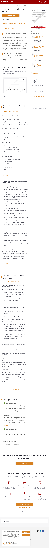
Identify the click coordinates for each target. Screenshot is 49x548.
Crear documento (11, 15)
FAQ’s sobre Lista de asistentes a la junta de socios (15, 26)
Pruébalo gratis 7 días (24, 504)
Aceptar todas (26, 532)
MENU (46, 1)
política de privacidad (7, 543)
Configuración (26, 537)
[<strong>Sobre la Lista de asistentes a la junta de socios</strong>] (14, 23)
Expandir (23, 79)
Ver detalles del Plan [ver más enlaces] (24, 507)
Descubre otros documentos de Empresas (39, 72)
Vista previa (42, 10)
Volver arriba (16, 389)
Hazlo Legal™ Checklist (9, 28)
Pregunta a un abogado (18, 260)
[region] (16, 538)
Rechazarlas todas (26, 535)
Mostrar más (15, 448)
